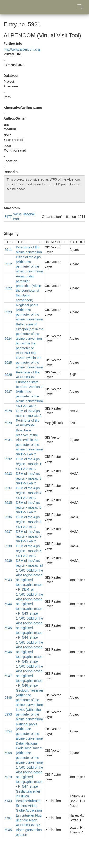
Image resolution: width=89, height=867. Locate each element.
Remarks (11, 172)
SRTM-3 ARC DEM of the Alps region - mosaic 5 (28, 502)
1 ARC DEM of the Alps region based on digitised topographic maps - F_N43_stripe (29, 603)
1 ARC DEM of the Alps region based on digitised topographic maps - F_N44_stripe (29, 627)
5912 (8, 264)
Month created (15, 150)
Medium (10, 129)
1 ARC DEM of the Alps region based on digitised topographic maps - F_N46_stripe (29, 675)
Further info (13, 43)
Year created (13, 140)
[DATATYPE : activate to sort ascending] (56, 242)
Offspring (11, 234)
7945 (8, 830)
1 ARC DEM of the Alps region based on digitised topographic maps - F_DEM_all (29, 579)
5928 (8, 411)
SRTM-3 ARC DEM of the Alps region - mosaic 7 (28, 531)
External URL (14, 65)
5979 (8, 777)
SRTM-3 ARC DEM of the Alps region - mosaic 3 (28, 473)
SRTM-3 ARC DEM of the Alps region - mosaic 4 (28, 488)
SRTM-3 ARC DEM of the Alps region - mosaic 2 (28, 410)
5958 (8, 753)
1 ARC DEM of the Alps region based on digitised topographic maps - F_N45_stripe (29, 651)
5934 (8, 488)
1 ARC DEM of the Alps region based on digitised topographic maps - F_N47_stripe (29, 776)
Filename (11, 86)
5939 (8, 560)
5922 (8, 288)
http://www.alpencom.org (22, 49)
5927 (8, 391)
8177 (8, 216)
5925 (8, 362)
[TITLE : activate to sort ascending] (29, 242)
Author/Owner (15, 118)
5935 (8, 502)
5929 (8, 423)
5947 (8, 676)
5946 (8, 652)
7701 (8, 818)
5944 (8, 604)
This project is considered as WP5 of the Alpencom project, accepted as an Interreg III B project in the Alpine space (44, 189)
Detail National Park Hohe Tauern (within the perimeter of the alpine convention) (29, 752)
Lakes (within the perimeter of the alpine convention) (29, 714)
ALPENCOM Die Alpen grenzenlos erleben (29, 830)
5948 (8, 697)
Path (7, 97)
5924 (8, 338)
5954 (8, 731)
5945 (8, 628)
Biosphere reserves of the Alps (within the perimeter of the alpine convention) (29, 439)
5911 (8, 250)
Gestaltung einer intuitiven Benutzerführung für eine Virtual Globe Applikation (29, 801)
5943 (8, 580)
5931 (8, 440)
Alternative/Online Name (23, 108)
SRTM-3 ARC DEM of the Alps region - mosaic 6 (28, 546)
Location (10, 161)
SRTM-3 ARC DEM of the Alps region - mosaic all (29, 560)
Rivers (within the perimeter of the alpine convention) (29, 362)
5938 (8, 546)
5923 (8, 312)
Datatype (11, 75)
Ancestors (12, 208)
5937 (8, 531)
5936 (8, 517)
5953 (8, 714)
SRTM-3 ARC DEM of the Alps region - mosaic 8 (28, 517)
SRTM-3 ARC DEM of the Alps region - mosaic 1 (28, 459)
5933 (8, 473)
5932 (8, 459)
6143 (8, 801)
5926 (8, 375)
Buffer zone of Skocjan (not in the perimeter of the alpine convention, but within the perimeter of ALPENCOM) (29, 338)
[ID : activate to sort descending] (9, 242)
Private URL (13, 54)
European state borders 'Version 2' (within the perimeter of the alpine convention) (29, 391)
